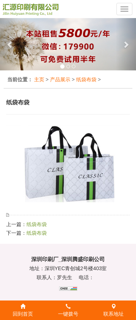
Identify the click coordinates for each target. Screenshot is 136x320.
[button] (10, 44)
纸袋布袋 (86, 79)
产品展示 (60, 79)
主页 (39, 79)
